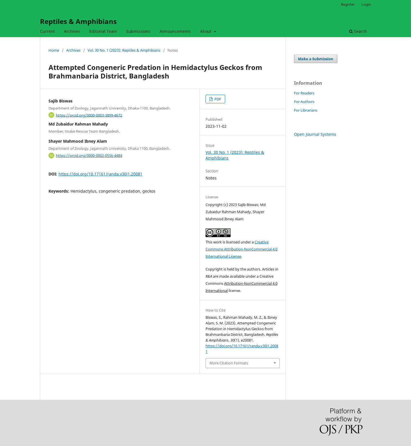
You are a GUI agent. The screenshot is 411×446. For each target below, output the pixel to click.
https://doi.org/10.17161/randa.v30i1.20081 (100, 174)
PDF (217, 99)
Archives (72, 31)
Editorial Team (103, 31)
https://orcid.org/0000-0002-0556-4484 (89, 155)
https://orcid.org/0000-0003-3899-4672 (89, 115)
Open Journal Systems (315, 134)
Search (358, 31)
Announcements (175, 31)
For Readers (304, 93)
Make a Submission (315, 58)
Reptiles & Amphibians (78, 21)
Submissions (138, 31)
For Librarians (305, 110)
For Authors (304, 101)
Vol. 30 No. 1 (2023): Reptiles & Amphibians (124, 50)
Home (54, 50)
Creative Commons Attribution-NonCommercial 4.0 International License (241, 249)
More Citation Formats (228, 363)
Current (47, 31)
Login (366, 4)
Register (348, 4)
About (206, 31)
